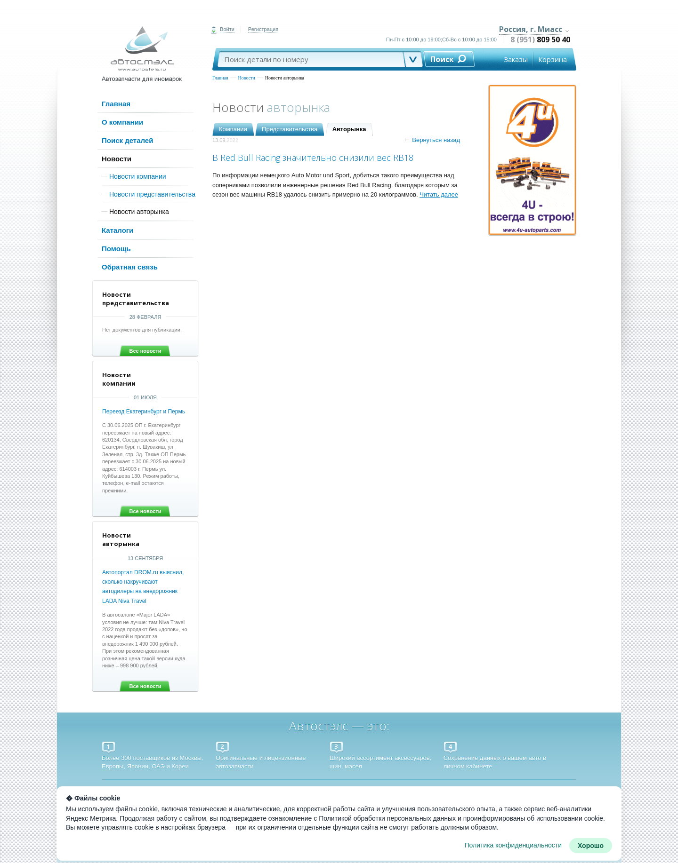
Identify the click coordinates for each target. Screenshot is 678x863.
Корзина (552, 59)
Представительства (289, 129)
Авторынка (349, 129)
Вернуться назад (432, 139)
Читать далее (439, 194)
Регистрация (263, 29)
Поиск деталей (127, 140)
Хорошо (591, 845)
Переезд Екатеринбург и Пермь (143, 411)
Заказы (516, 59)
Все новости (145, 351)
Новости (246, 77)
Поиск (442, 59)
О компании (122, 122)
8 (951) (540, 39)
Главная (220, 77)
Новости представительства (152, 194)
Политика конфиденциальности (513, 845)
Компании (233, 129)
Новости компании (137, 176)
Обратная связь (130, 267)
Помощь (116, 249)
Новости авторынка (284, 77)
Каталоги (117, 230)
